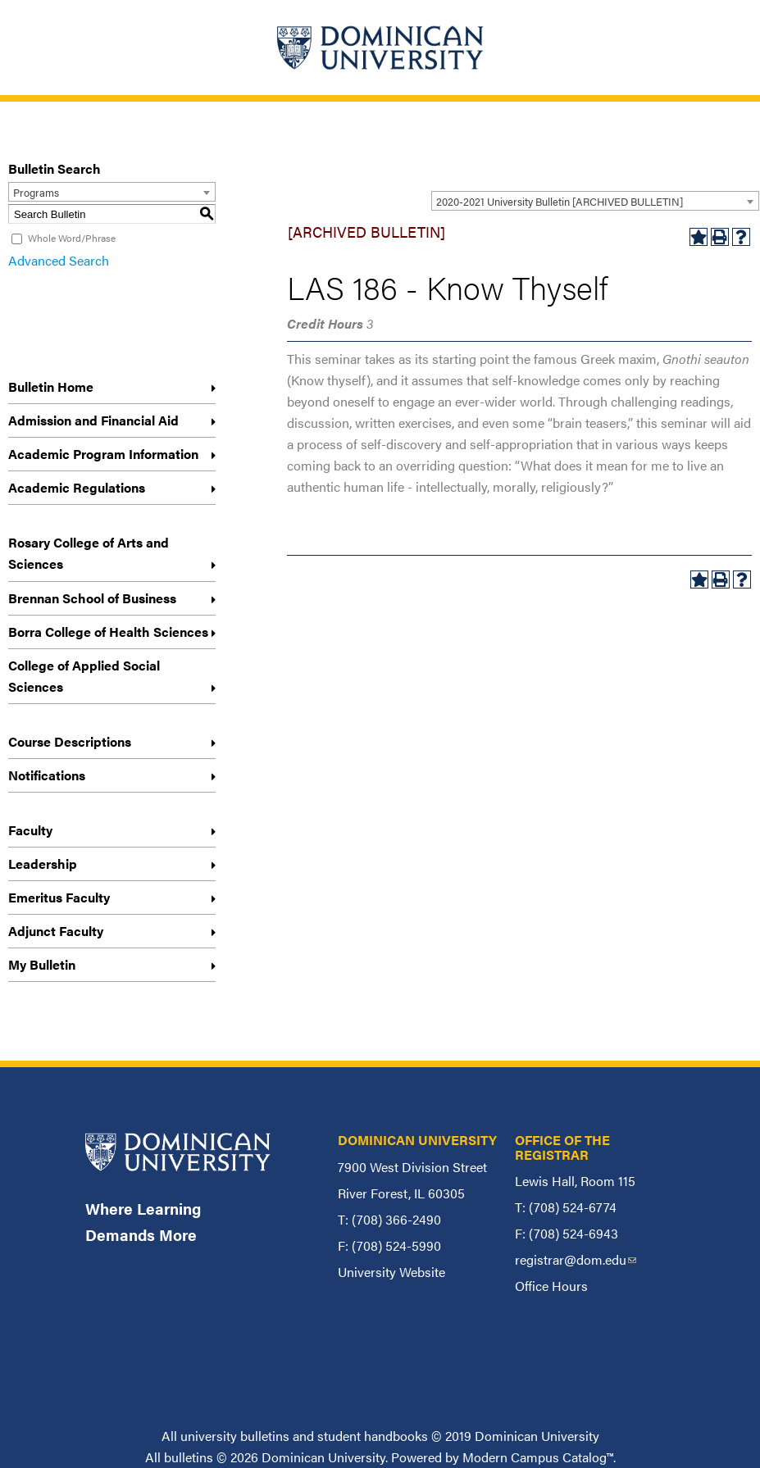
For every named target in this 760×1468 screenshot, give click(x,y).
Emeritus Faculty (59, 897)
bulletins (188, 1457)
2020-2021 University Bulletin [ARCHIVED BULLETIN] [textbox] (559, 201)
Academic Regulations (76, 487)
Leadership (42, 863)
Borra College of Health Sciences (108, 631)
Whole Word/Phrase (72, 237)
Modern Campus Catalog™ (537, 1457)
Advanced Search (58, 260)
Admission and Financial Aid (93, 420)
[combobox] (595, 201)
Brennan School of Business (92, 598)
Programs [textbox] (36, 192)
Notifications (46, 775)
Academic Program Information (103, 453)
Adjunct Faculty (55, 930)
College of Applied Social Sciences (84, 676)
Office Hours (551, 1285)
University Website (391, 1271)
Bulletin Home (50, 386)
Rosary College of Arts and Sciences (88, 553)
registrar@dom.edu (575, 1259)
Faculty (30, 829)
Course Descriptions (69, 741)
